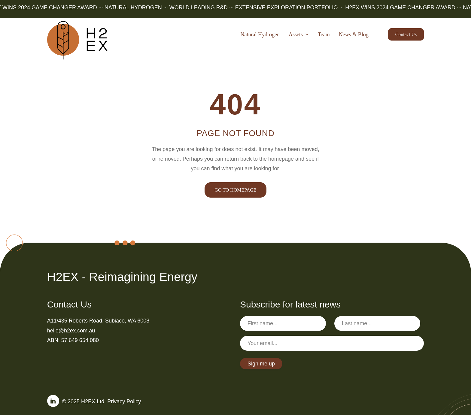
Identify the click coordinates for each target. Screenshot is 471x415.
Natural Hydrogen (259, 35)
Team (324, 35)
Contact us (406, 34)
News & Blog (354, 35)
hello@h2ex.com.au (71, 331)
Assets (299, 35)
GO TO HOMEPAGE (235, 189)
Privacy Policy (124, 401)
